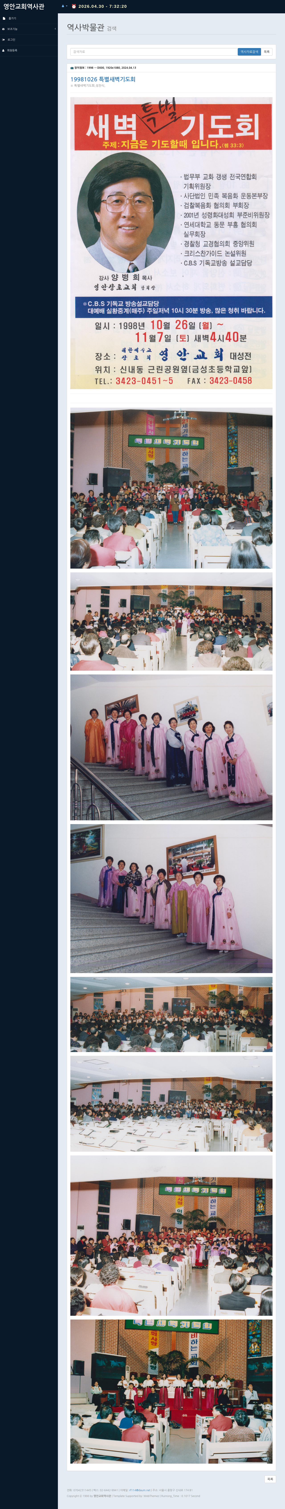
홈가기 (9, 18)
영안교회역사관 (23, 7)
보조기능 (29, 28)
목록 (267, 51)
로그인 (8, 39)
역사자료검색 (249, 51)
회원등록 (9, 50)
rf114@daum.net (140, 1490)
